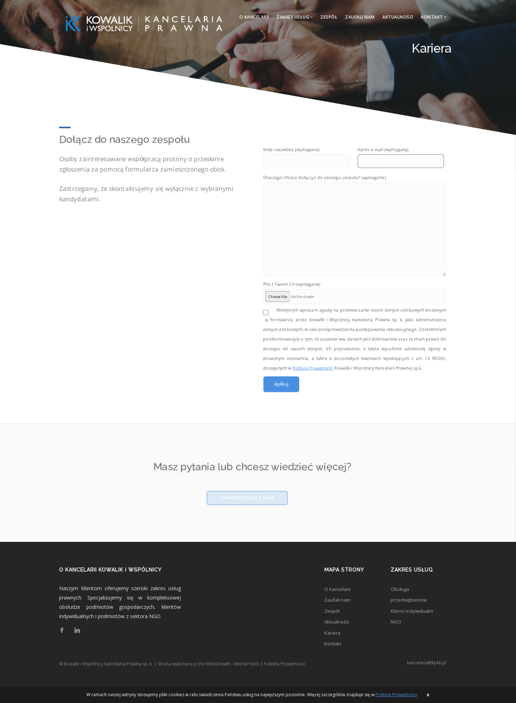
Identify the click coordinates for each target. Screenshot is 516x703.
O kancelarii (254, 17)
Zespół (329, 17)
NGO (396, 630)
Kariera (332, 642)
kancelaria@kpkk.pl (426, 673)
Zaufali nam (360, 17)
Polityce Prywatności (313, 372)
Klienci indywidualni (413, 618)
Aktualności (398, 17)
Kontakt (333, 653)
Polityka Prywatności (284, 674)
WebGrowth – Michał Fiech (232, 674)
